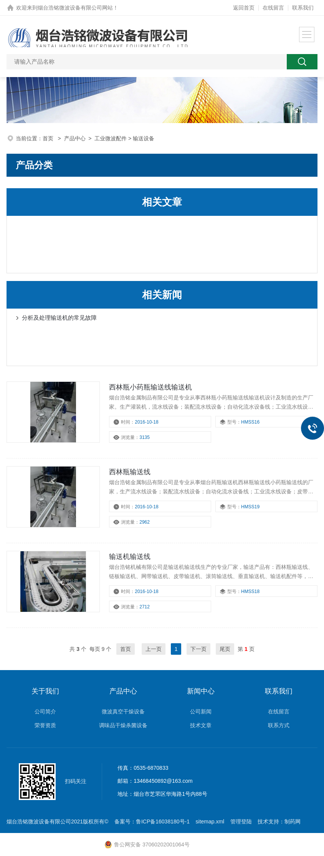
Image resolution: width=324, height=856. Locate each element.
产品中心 (75, 138)
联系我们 (303, 8)
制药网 (292, 821)
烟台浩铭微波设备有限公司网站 (75, 8)
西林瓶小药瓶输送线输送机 (150, 387)
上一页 (153, 649)
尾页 (225, 649)
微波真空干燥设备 (123, 711)
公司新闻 (201, 711)
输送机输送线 (129, 556)
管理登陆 (241, 821)
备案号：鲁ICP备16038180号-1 (152, 821)
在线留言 (273, 8)
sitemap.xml (210, 821)
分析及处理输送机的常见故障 (59, 317)
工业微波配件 (110, 138)
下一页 (198, 649)
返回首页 (244, 8)
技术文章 (201, 725)
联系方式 (278, 725)
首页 (49, 138)
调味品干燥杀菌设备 (123, 725)
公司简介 (45, 711)
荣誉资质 (45, 725)
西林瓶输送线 (129, 472)
